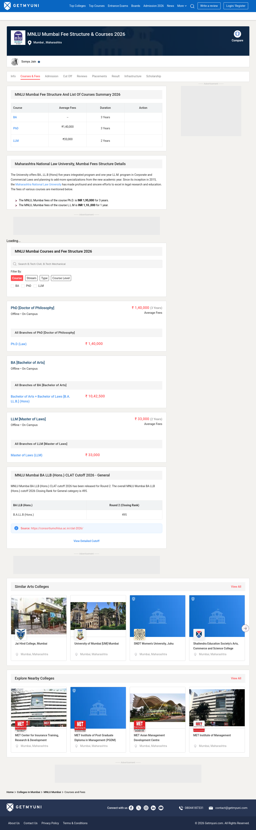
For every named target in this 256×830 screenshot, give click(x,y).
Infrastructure (132, 76)
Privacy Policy (50, 823)
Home (10, 792)
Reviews (82, 76)
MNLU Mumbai (52, 792)
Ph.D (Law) (19, 344)
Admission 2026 (153, 5)
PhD (16, 128)
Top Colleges (77, 5)
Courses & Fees (30, 76)
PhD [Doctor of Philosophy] (32, 308)
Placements (99, 76)
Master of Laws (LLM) (26, 455)
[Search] (192, 6)
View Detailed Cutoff (86, 541)
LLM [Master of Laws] (28, 419)
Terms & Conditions (75, 823)
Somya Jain (28, 61)
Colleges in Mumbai (28, 792)
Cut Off (67, 76)
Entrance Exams (118, 5)
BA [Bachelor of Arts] (28, 362)
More (182, 5)
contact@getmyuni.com (231, 808)
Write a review (209, 5)
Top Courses (97, 5)
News (170, 5)
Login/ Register (235, 5)
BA (15, 117)
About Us (14, 823)
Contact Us (31, 823)
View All (236, 586)
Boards (135, 5)
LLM (16, 140)
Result (116, 76)
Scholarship (153, 76)
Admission (51, 76)
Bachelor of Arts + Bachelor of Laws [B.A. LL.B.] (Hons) (40, 399)
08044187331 (194, 808)
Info (13, 76)
